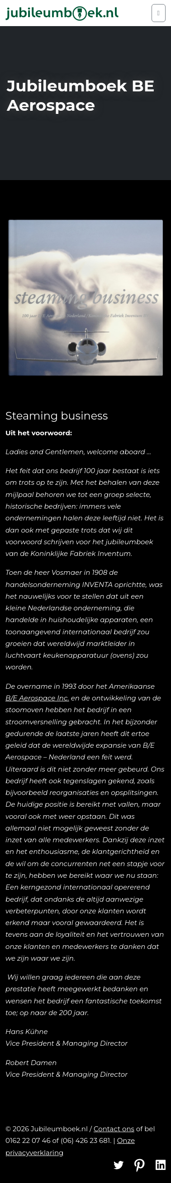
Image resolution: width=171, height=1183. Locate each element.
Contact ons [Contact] (114, 1128)
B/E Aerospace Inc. (37, 698)
